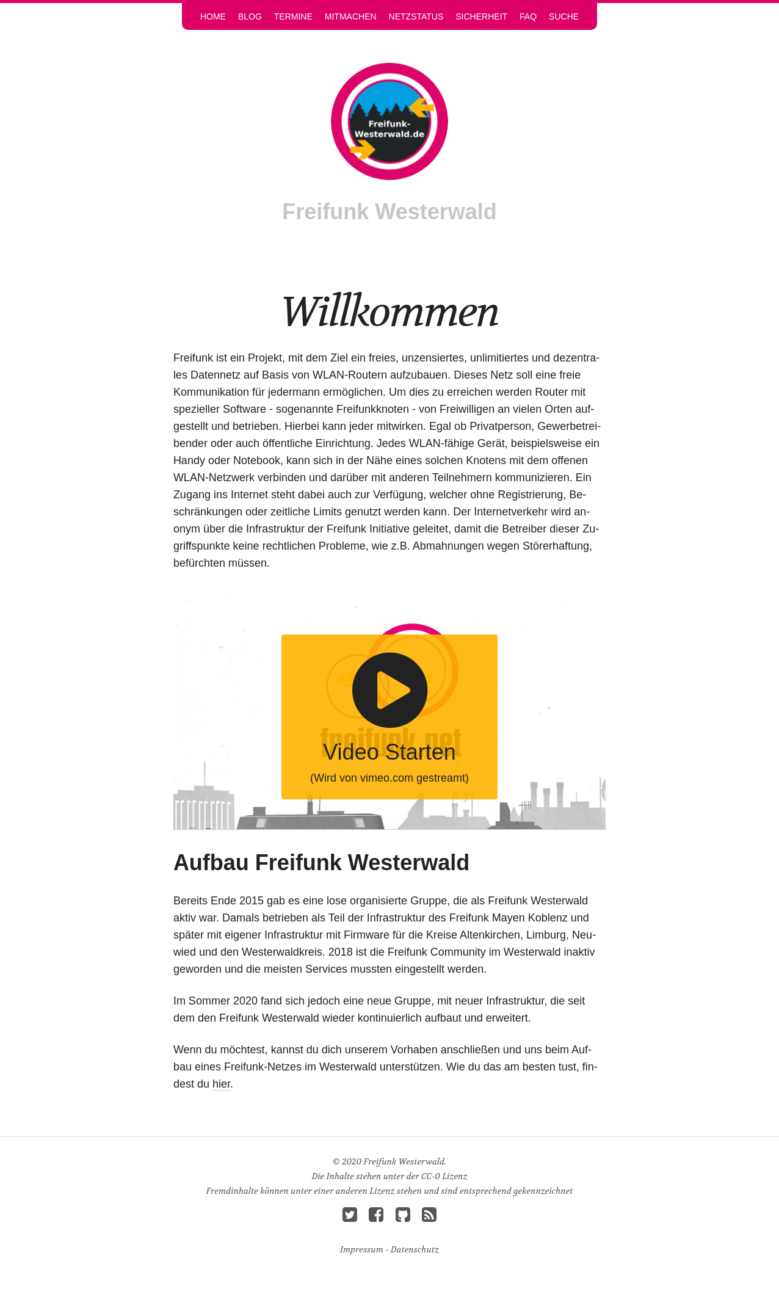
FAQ (528, 16)
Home (213, 16)
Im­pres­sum (361, 1249)
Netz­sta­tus (416, 16)
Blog (250, 16)
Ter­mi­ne (293, 16)
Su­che (564, 16)
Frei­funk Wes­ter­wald (389, 211)
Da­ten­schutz (415, 1249)
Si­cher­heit (481, 16)
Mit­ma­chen (351, 16)
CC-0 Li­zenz (444, 1176)
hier (221, 1084)
